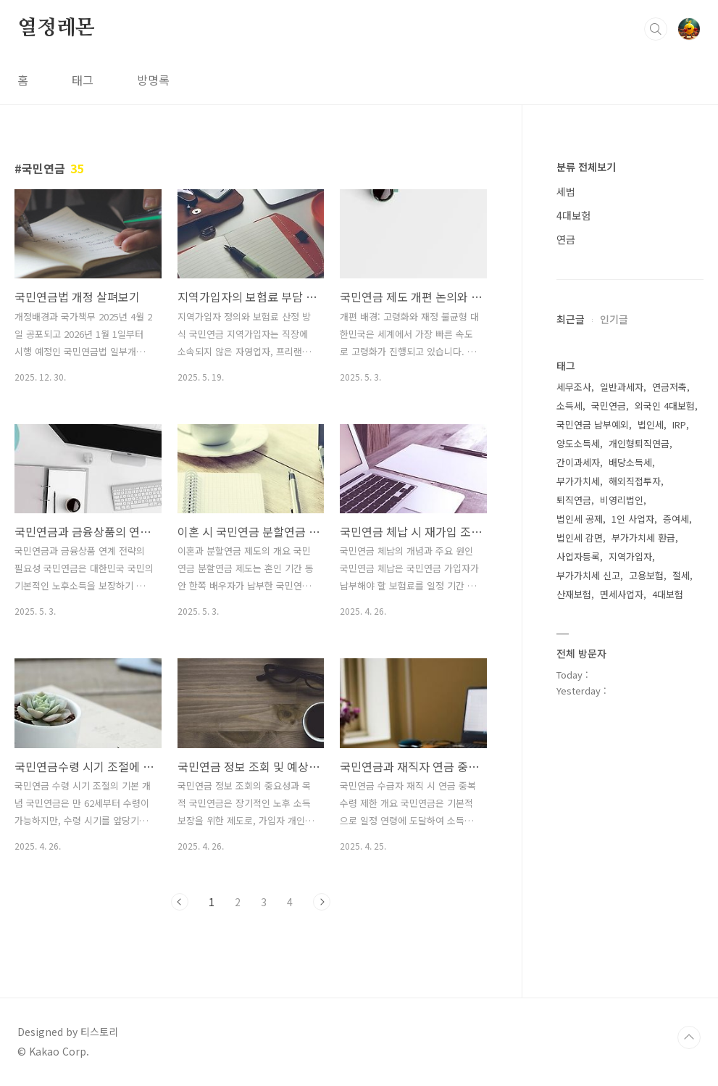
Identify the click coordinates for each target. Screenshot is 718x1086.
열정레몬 (56, 28)
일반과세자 (621, 387)
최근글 (570, 319)
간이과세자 (578, 462)
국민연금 (608, 406)
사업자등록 (578, 556)
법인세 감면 (579, 537)
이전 (179, 902)
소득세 (569, 406)
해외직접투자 (635, 481)
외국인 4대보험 (665, 406)
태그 (82, 79)
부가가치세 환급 (643, 537)
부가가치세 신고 (588, 575)
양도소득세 (578, 443)
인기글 (614, 319)
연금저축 (669, 387)
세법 (565, 191)
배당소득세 (630, 462)
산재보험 (573, 594)
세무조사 (573, 387)
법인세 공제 (579, 519)
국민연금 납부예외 (592, 424)
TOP (689, 1037)
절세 (681, 575)
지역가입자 (630, 556)
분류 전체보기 (586, 166)
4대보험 (573, 215)
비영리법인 (621, 500)
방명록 (153, 79)
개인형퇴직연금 (639, 443)
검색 (656, 29)
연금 (565, 239)
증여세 (676, 519)
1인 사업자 (632, 519)
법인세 (651, 424)
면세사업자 (621, 594)
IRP (679, 424)
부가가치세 (578, 481)
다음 (321, 902)
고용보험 (646, 575)
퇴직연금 (573, 500)
